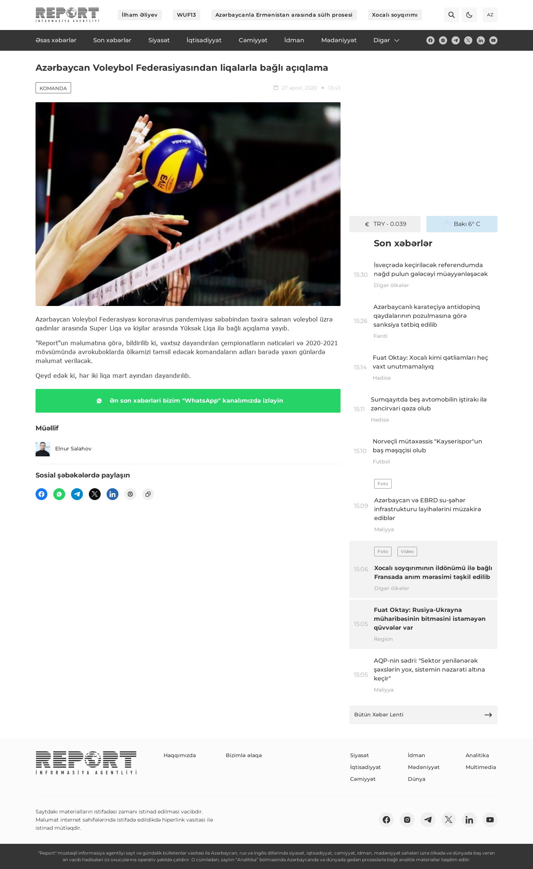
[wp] (59, 494)
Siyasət (359, 755)
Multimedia (481, 767)
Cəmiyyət (363, 779)
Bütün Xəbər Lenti (423, 714)
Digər (386, 40)
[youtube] (493, 40)
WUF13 (186, 14)
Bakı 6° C (462, 224)
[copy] (148, 494)
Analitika (477, 755)
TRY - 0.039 (384, 224)
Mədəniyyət (424, 767)
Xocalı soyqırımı (395, 14)
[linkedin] (481, 40)
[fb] (430, 40)
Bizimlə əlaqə (244, 755)
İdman (416, 755)
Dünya (416, 779)
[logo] (67, 14)
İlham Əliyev (140, 14)
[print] (130, 494)
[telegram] (456, 40)
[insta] (443, 40)
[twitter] (468, 40)
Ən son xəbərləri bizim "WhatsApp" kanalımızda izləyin (188, 401)
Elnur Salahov (63, 449)
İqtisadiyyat (365, 767)
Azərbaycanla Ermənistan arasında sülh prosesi (284, 14)
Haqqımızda (180, 755)
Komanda (53, 88)
